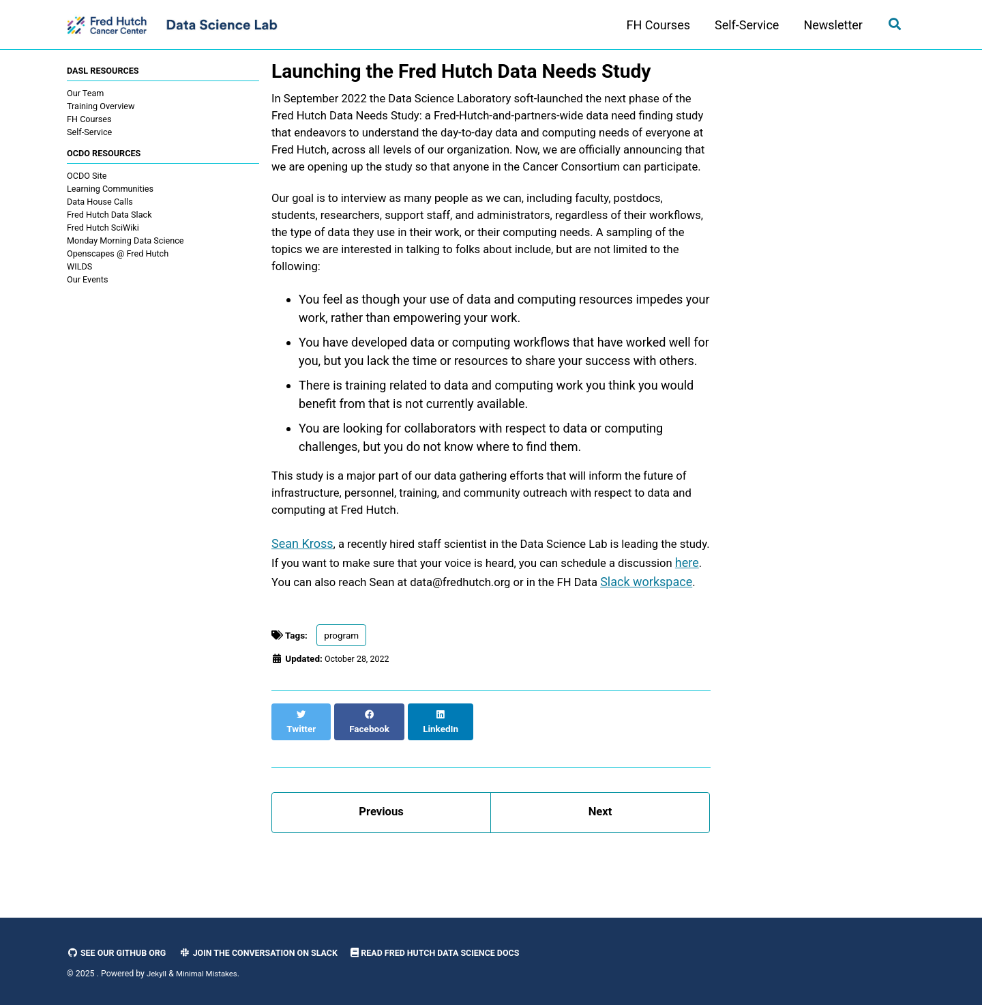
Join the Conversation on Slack (272, 952)
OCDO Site (86, 178)
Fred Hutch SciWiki (103, 229)
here (345, 620)
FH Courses (653, 25)
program (341, 693)
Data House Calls (100, 204)
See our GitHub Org (120, 952)
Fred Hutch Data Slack (109, 217)
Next (600, 858)
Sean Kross (302, 584)
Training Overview (101, 107)
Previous (381, 858)
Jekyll (157, 973)
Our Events (87, 281)
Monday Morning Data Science (125, 242)
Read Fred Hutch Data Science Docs (462, 952)
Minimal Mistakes (210, 973)
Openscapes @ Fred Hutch (117, 255)
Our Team (85, 94)
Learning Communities (110, 191)
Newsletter (828, 25)
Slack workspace (346, 639)
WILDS (79, 268)
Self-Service (742, 25)
